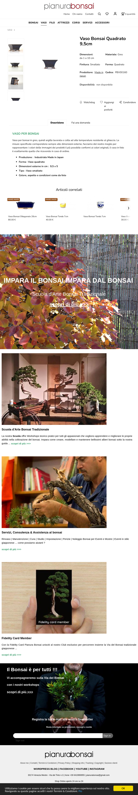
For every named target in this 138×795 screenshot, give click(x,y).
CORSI (76, 22)
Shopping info (78, 763)
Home (67, 14)
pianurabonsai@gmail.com (97, 775)
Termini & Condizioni (47, 763)
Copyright (99, 763)
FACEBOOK (67, 768)
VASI (44, 22)
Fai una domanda (80, 122)
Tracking (89, 763)
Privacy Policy (64, 763)
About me (24, 763)
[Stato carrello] (128, 14)
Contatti (89, 14)
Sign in (107, 735)
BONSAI (33, 22)
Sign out (20, 740)
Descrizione (57, 122)
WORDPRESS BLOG (46, 768)
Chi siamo (77, 14)
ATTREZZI (63, 22)
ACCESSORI (102, 22)
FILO (52, 22)
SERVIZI (87, 22)
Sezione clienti (111, 763)
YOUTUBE (82, 768)
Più (80, 791)
